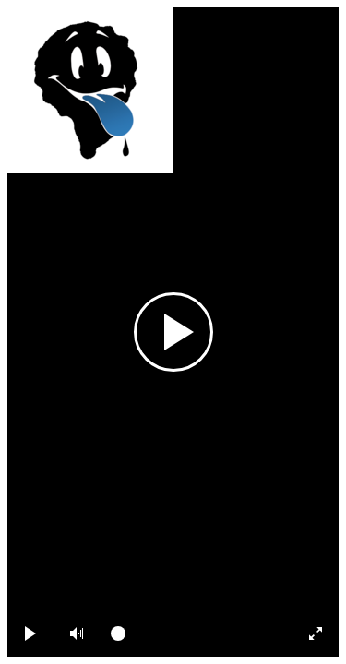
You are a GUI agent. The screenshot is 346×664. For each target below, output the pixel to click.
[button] (77, 634)
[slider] (194, 634)
